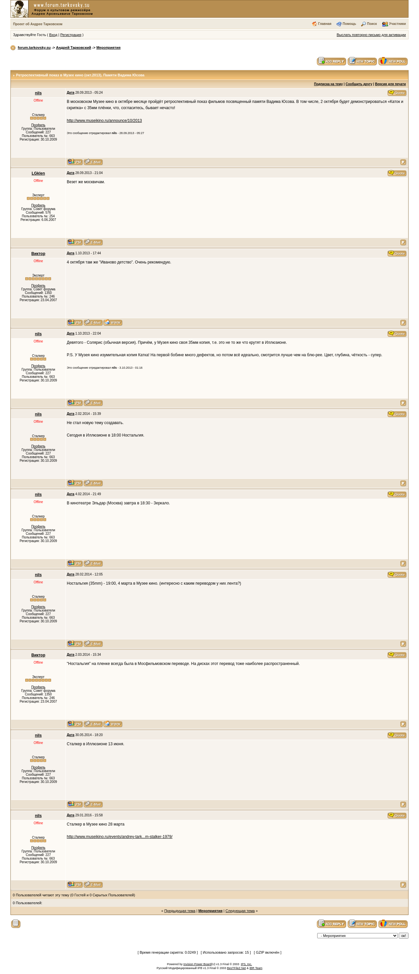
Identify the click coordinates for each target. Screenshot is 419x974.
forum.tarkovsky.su (34, 47)
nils (38, 93)
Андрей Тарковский (73, 47)
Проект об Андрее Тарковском (38, 24)
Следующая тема (240, 911)
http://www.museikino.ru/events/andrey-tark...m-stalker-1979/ (120, 836)
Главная (325, 24)
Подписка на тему (328, 84)
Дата (70, 92)
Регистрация (70, 35)
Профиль (38, 125)
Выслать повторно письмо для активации (371, 35)
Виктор (38, 253)
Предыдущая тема (179, 911)
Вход (53, 35)
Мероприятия (108, 47)
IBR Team (255, 968)
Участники (397, 24)
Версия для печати (390, 84)
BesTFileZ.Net (236, 968)
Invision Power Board (197, 964)
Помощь (349, 24)
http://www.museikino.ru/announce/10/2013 (104, 120)
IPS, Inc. (246, 964)
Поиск (372, 24)
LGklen (38, 173)
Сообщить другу (359, 84)
